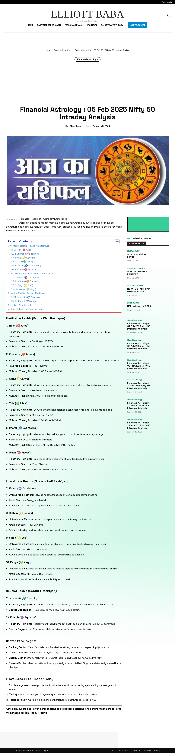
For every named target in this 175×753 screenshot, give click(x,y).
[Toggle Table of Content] (116, 241)
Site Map (157, 750)
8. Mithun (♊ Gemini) (26, 281)
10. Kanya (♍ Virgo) (25, 289)
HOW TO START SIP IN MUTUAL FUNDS (138, 291)
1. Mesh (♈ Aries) (23, 249)
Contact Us (136, 750)
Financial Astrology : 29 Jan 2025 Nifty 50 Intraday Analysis (138, 427)
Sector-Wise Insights (21, 305)
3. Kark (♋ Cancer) (24, 257)
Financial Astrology (63, 50)
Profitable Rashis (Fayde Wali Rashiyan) (29, 245)
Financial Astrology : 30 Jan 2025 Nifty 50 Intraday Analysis (138, 407)
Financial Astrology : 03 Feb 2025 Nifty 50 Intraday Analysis (138, 367)
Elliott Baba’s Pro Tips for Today (27, 308)
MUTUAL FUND (134, 251)
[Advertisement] (87, 84)
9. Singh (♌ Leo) (24, 285)
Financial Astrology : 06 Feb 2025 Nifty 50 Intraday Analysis (138, 347)
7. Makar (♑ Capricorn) (26, 277)
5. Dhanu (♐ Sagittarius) (27, 265)
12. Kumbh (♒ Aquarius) (27, 301)
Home (47, 50)
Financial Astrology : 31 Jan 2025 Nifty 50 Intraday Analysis (138, 387)
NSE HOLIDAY (133, 303)
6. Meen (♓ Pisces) (25, 269)
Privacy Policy (124, 750)
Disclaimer (147, 750)
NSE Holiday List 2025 (139, 306)
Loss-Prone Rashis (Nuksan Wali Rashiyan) (32, 273)
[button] (168, 15)
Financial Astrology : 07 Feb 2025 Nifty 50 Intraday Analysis (138, 327)
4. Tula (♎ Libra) (24, 261)
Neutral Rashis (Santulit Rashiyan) (28, 293)
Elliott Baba (75, 126)
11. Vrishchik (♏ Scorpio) (27, 297)
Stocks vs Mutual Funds (136, 256)
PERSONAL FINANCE (136, 268)
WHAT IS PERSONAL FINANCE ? (137, 273)
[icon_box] (139, 238)
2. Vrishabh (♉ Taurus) (26, 253)
